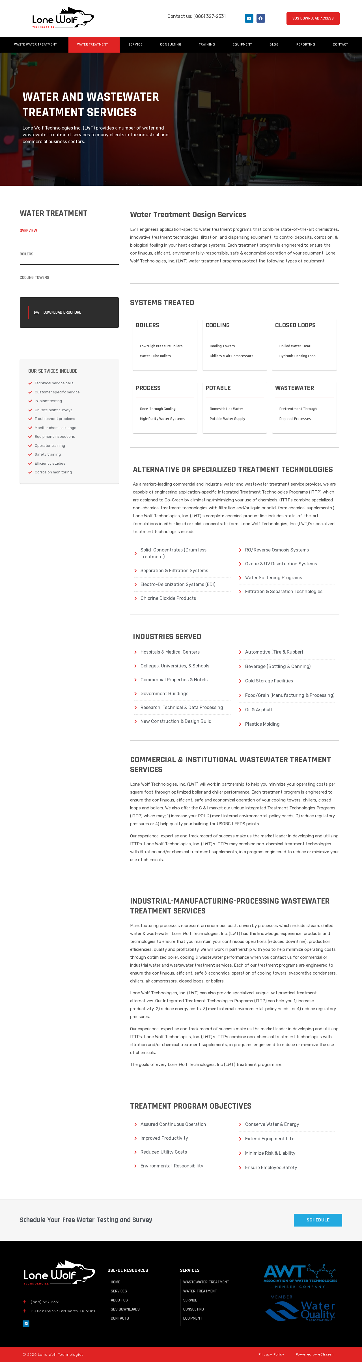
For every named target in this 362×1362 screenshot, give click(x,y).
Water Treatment (94, 45)
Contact (340, 44)
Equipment (242, 44)
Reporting (305, 44)
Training (207, 44)
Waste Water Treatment (37, 45)
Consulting (171, 44)
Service (135, 44)
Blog (274, 44)
